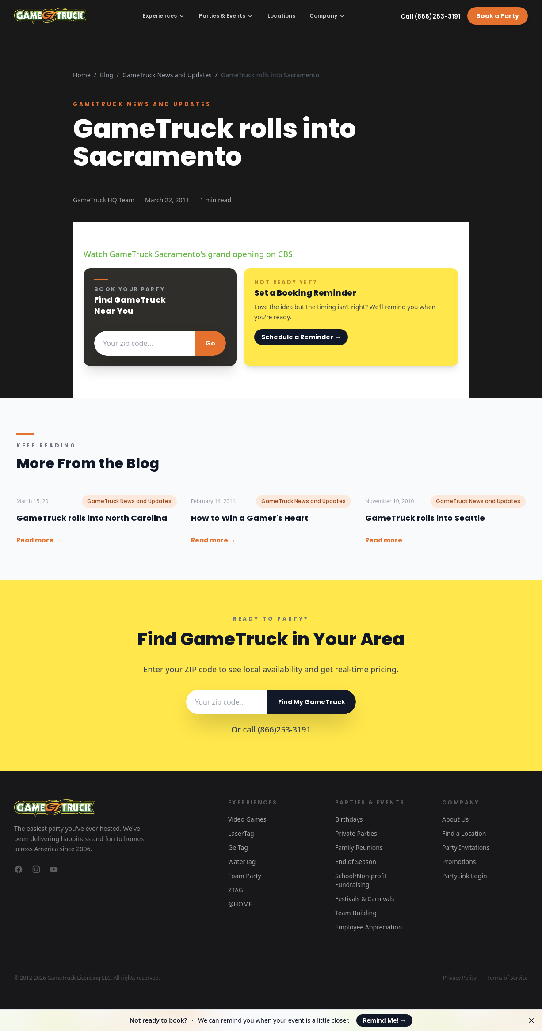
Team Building (356, 913)
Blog (106, 75)
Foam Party (244, 876)
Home (82, 75)
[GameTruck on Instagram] (36, 869)
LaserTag (241, 833)
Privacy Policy (460, 978)
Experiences (164, 15)
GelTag (238, 847)
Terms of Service (507, 978)
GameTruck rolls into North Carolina (91, 517)
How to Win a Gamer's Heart (249, 517)
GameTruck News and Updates (167, 75)
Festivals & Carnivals (364, 899)
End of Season (355, 861)
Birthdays (349, 819)
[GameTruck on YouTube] (54, 869)
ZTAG (235, 890)
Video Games (247, 819)
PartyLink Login (464, 876)
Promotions (459, 861)
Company (327, 15)
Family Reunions (359, 847)
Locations (281, 15)
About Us (455, 819)
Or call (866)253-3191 (271, 729)
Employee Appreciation (368, 927)
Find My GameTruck (311, 701)
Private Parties (356, 833)
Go (210, 343)
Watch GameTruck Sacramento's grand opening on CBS (189, 254)
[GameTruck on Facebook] (18, 869)
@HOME (240, 904)
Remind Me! (384, 1020)
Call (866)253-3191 (430, 16)
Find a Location (464, 833)
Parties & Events (226, 15)
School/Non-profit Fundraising (361, 880)
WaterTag (242, 861)
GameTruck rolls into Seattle (425, 517)
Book (497, 15)
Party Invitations (465, 847)
